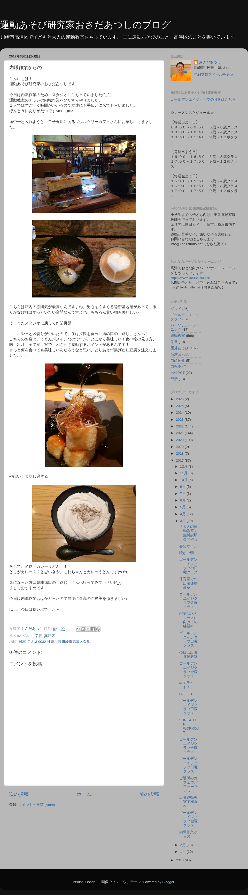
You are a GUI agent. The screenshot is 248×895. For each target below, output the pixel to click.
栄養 (38, 636)
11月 (184, 473)
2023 (180, 419)
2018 (180, 453)
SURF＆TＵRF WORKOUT (189, 726)
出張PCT (178, 373)
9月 (183, 487)
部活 (174, 379)
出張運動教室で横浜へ (188, 802)
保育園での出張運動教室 (188, 583)
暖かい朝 (186, 553)
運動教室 (178, 336)
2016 (180, 860)
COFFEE (186, 694)
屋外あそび (180, 348)
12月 (184, 466)
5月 (183, 507)
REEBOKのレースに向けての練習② (188, 620)
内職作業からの (188, 834)
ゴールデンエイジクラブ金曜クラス (188, 600)
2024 (180, 412)
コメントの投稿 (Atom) (36, 805)
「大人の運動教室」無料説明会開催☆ (188, 533)
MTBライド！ (186, 685)
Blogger (168, 882)
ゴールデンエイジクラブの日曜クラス (188, 566)
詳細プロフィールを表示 (214, 74)
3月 (183, 521)
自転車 (176, 366)
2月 (183, 845)
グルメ (27, 636)
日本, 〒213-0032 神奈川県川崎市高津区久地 (54, 642)
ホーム (84, 794)
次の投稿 (19, 794)
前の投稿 (149, 794)
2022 (180, 426)
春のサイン (188, 546)
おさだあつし (210, 62)
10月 (184, 480)
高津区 (49, 636)
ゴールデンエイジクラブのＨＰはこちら (203, 99)
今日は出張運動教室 (188, 655)
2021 (180, 433)
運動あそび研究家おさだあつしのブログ (85, 24)
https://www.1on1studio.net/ (190, 278)
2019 (180, 447)
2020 (180, 440)
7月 (183, 494)
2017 (180, 460)
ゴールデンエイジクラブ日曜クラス (188, 639)
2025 (180, 406)
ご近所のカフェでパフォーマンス (188, 784)
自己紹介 (178, 360)
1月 (183, 852)
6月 (183, 500)
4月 (183, 514)
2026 (180, 399)
